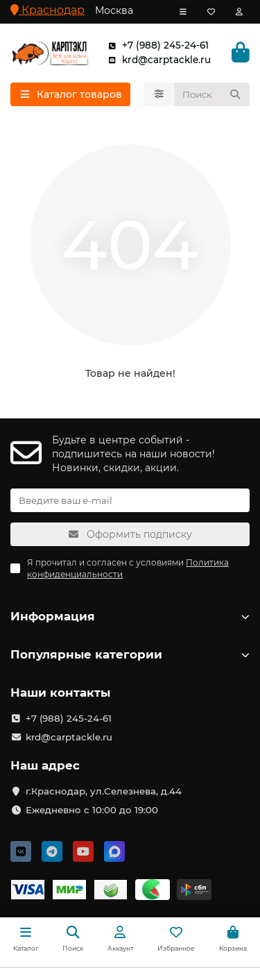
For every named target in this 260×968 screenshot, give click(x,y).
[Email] (130, 500)
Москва (114, 10)
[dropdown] (183, 11)
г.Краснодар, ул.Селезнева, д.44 (104, 791)
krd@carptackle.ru (157, 60)
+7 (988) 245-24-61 (156, 45)
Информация (130, 616)
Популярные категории (130, 654)
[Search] (212, 94)
